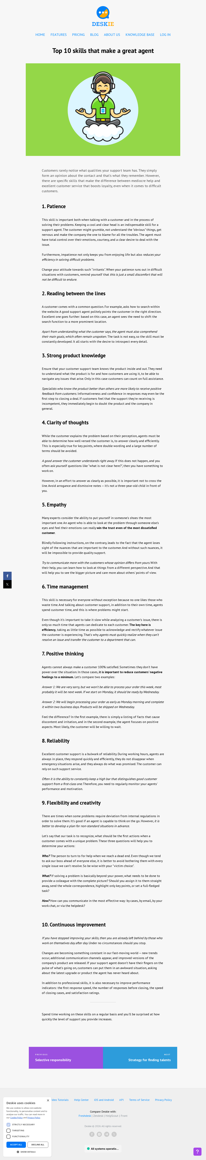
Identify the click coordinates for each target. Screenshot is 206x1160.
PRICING (78, 34)
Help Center (81, 1100)
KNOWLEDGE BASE (140, 34)
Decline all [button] (38, 1144)
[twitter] (114, 1134)
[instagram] (99, 1134)
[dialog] (27, 1127)
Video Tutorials (59, 1100)
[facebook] (91, 1134)
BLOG (94, 34)
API (121, 1100)
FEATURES (59, 34)
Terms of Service (139, 1100)
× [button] (48, 1100)
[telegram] (106, 1134)
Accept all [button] (16, 1144)
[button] (27, 1152)
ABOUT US (112, 34)
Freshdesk (85, 1116)
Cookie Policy (16, 1117)
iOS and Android (104, 1100)
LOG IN (165, 34)
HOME (40, 34)
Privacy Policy (163, 1100)
